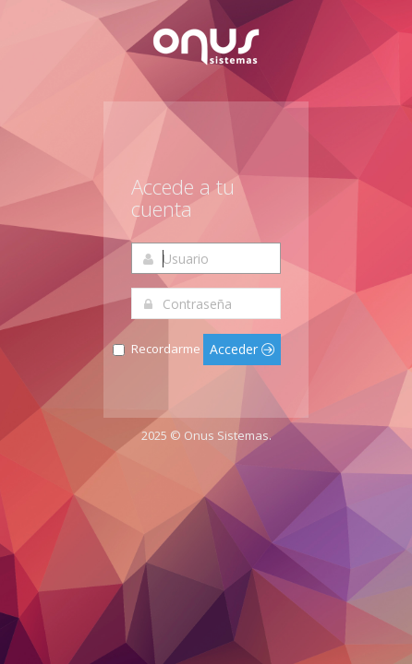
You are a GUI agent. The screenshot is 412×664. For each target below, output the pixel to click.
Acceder (242, 349)
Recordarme (165, 348)
